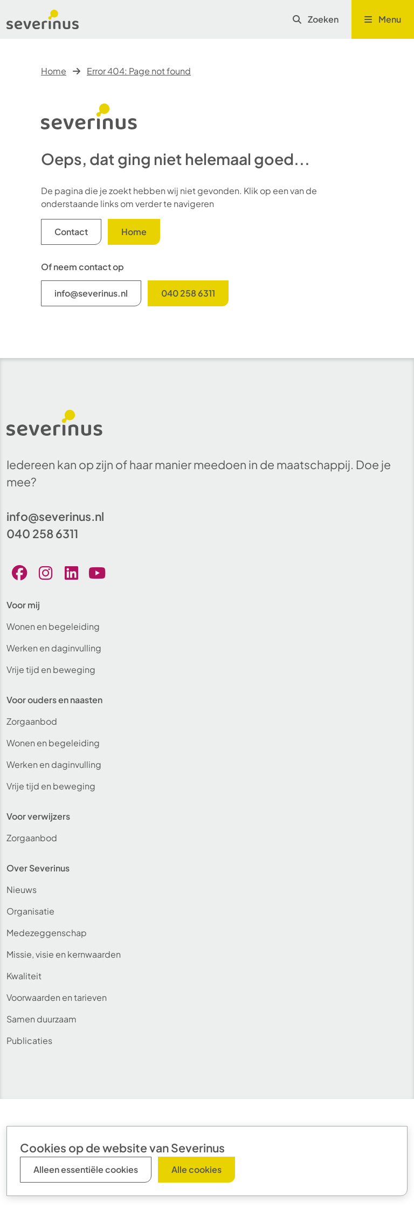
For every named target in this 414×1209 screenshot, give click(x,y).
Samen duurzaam (41, 1019)
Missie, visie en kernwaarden (63, 954)
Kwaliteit (24, 975)
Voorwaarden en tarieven (56, 997)
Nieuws (21, 889)
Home (53, 71)
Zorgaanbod (31, 721)
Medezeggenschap (46, 932)
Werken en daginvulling (53, 648)
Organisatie (30, 911)
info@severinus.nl (91, 293)
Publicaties (29, 1040)
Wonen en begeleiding (53, 626)
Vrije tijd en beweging (50, 669)
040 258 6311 (188, 293)
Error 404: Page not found (139, 71)
